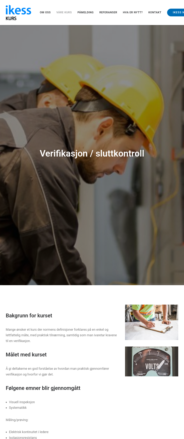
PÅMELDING (85, 12)
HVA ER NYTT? (133, 12)
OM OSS (45, 12)
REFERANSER (108, 12)
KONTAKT (155, 12)
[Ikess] (18, 12)
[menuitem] (46, 12)
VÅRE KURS (64, 12)
